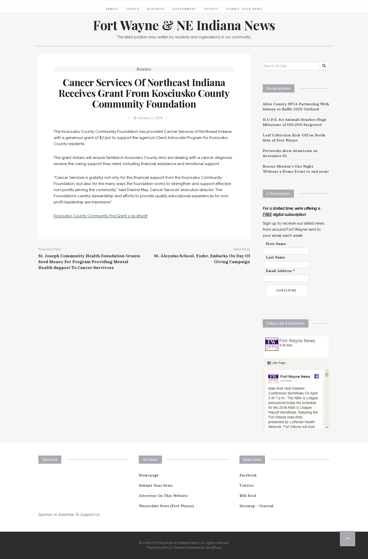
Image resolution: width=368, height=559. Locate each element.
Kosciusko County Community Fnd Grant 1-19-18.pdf (100, 216)
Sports (211, 9)
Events (133, 9)
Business (156, 9)
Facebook (248, 475)
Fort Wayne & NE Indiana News (184, 24)
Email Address (280, 271)
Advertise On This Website (163, 495)
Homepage (149, 475)
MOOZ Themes (174, 548)
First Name (276, 243)
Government (184, 9)
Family (112, 9)
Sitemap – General (256, 506)
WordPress (213, 548)
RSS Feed (247, 495)
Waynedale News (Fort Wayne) (166, 506)
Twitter (246, 485)
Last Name (275, 257)
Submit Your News (244, 9)
